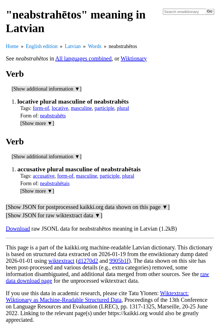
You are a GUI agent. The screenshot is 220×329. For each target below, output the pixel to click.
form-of (41, 108)
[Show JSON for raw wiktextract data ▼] (54, 215)
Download (18, 228)
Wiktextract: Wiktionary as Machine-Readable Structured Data (97, 296)
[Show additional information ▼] (46, 89)
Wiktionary (134, 58)
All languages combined (83, 58)
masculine (81, 108)
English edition (42, 46)
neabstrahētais (55, 183)
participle (104, 108)
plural (123, 108)
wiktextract (61, 261)
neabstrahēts (53, 116)
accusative (43, 176)
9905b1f (119, 261)
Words (94, 46)
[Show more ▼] (37, 123)
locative (60, 108)
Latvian (73, 46)
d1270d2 (88, 261)
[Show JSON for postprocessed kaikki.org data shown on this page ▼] (88, 207)
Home (12, 46)
